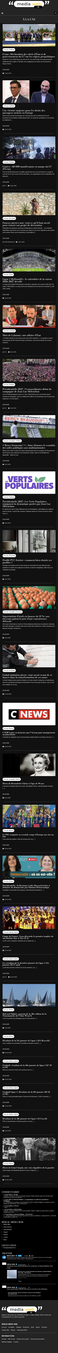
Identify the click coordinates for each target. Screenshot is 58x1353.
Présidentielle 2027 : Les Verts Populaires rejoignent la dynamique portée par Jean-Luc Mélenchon (28, 508)
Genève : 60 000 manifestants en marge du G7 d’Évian (29, 170)
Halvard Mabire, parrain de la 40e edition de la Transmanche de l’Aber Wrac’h (24, 1019)
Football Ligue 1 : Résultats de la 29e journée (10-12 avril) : (26, 1097)
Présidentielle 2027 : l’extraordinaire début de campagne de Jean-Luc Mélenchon (27, 392)
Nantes (5, 1239)
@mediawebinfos (22, 1269)
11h (29, 1292)
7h (28, 1268)
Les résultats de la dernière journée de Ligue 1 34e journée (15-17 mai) (26, 968)
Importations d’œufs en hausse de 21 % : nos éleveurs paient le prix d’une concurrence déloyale (28, 623)
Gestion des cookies (23, 1343)
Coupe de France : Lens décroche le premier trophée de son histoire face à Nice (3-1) (28, 941)
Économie (12, 220)
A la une (5, 49)
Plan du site (11, 1343)
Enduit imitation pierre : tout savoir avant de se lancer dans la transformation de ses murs (28, 681)
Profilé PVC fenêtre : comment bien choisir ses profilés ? (27, 566)
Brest (5, 1244)
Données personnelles (37, 1343)
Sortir (32, 1331)
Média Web (6, 1229)
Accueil (4, 1343)
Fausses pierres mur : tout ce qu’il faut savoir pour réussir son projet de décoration (28, 226)
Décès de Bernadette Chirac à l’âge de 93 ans (23, 788)
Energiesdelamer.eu (9, 1252)
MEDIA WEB (11, 1269)
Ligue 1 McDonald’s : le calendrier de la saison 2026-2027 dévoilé (25, 282)
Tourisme (44, 1331)
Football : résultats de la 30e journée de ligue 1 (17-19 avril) (27, 1070)
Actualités (12, 333)
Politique (11, 49)
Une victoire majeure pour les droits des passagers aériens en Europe (25, 114)
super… (6, 1211)
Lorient (5, 1241)
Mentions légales (7, 1346)
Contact (16, 1346)
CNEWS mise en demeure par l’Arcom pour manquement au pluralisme (29, 738)
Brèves (11, 733)
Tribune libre (5, 1334)
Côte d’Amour (7, 1231)
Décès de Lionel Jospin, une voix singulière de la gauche (28, 1172)
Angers (5, 1236)
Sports (11, 277)
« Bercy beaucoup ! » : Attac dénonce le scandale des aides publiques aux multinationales (25, 450)
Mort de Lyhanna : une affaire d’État (23, 337)
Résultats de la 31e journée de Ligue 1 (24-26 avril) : (26, 1045)
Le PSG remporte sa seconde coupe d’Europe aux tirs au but (28, 840)
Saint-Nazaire (7, 1234)
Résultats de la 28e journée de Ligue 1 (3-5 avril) (25, 1123)
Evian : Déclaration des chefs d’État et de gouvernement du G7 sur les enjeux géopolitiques (26, 56)
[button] (2, 13)
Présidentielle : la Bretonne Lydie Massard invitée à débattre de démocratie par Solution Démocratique (26, 891)
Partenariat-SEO (22, 1334)
